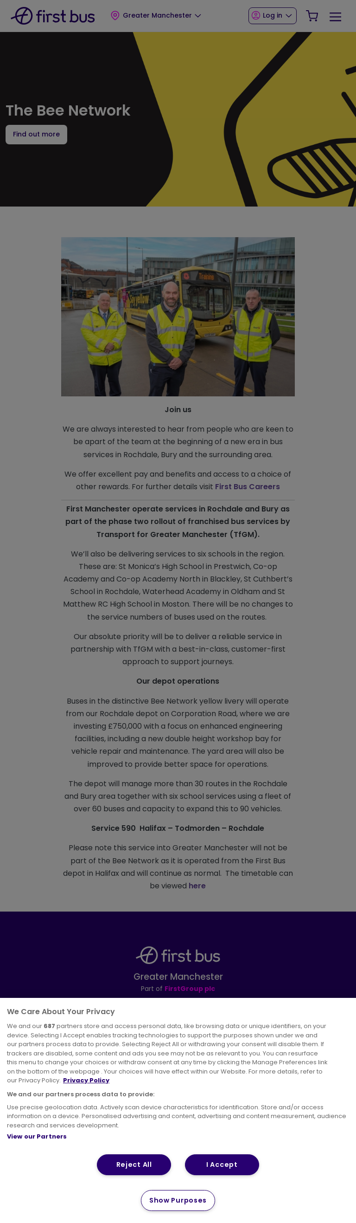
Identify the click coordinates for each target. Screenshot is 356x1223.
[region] (178, 1110)
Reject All (134, 1164)
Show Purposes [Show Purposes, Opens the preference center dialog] (178, 1200)
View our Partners (37, 1136)
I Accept (222, 1164)
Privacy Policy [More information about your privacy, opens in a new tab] (86, 1080)
